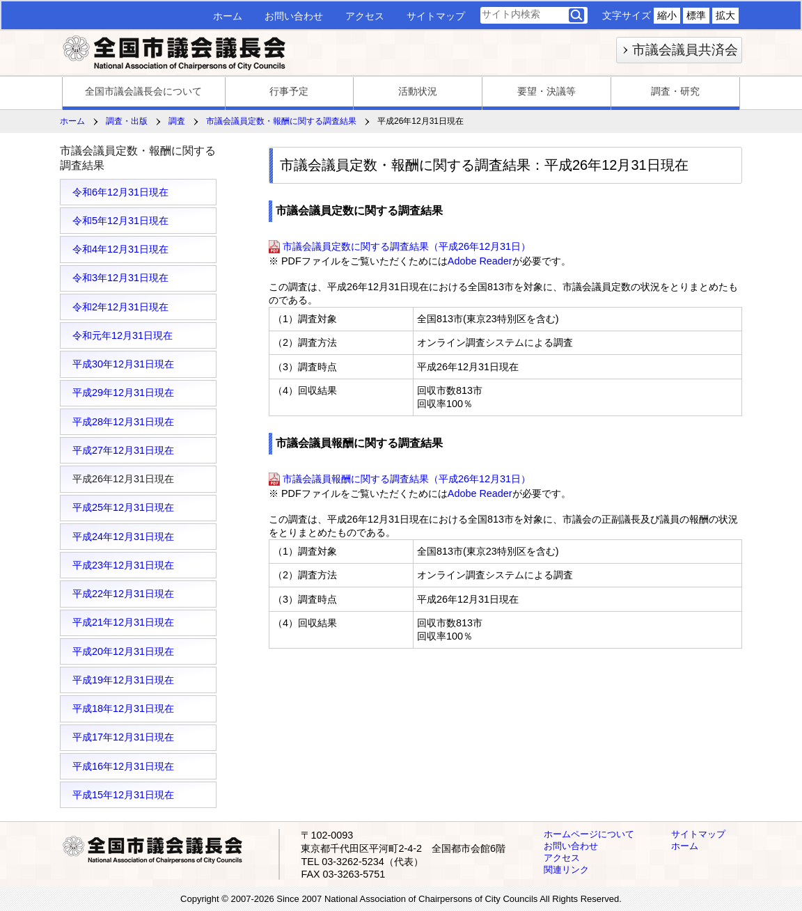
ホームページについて (589, 834)
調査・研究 (675, 91)
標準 (696, 15)
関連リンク (566, 869)
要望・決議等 (546, 91)
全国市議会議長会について (143, 91)
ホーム (227, 16)
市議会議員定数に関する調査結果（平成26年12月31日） (406, 246)
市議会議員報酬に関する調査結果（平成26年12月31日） (406, 478)
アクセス (364, 16)
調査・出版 (127, 121)
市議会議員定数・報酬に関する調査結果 (281, 121)
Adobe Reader (480, 261)
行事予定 (288, 91)
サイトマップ (436, 16)
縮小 (667, 15)
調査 (176, 121)
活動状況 (417, 91)
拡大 (725, 15)
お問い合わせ (294, 16)
